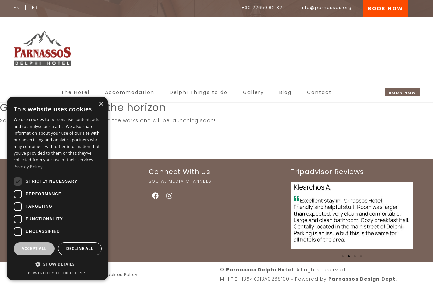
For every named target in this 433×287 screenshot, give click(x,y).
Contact (319, 92)
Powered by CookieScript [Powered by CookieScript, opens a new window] (57, 273)
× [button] (100, 104)
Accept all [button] (34, 248)
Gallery (253, 92)
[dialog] (57, 188)
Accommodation (129, 92)
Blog (285, 92)
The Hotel (75, 92)
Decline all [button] (79, 248)
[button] (343, 256)
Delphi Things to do (199, 92)
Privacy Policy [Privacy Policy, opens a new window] (28, 167)
